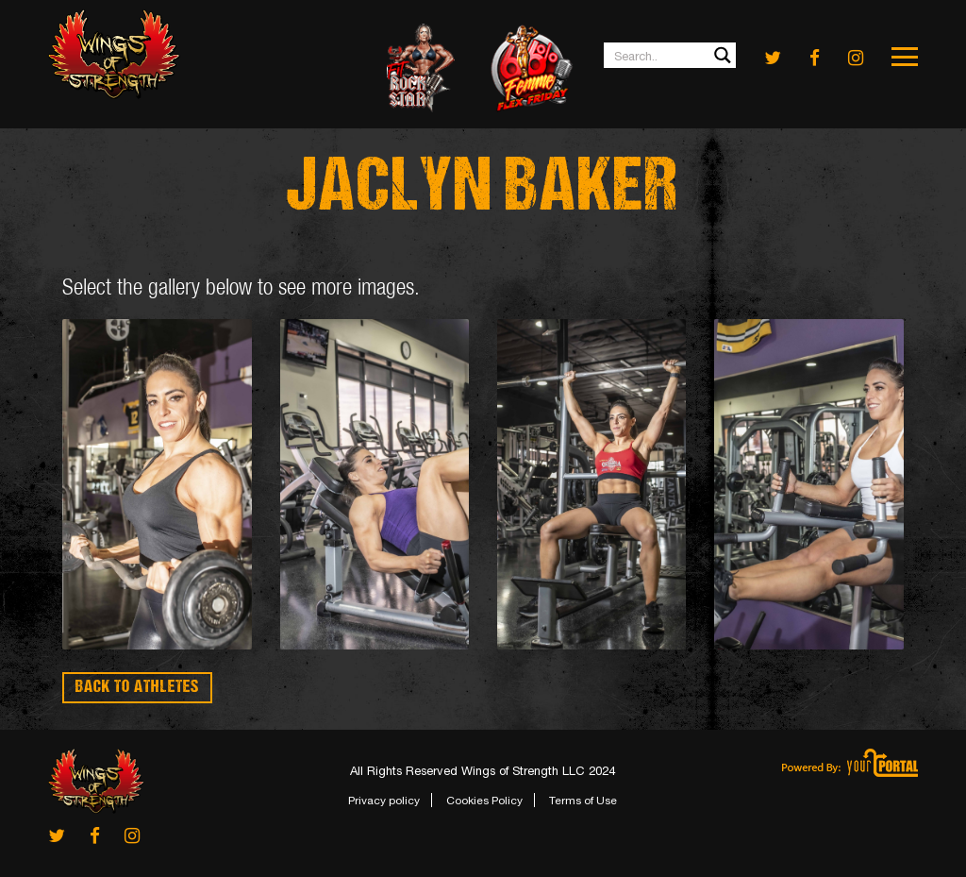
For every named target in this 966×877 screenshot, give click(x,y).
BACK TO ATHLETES (137, 688)
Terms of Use (583, 800)
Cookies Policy (484, 800)
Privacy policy (384, 800)
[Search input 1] (670, 55)
